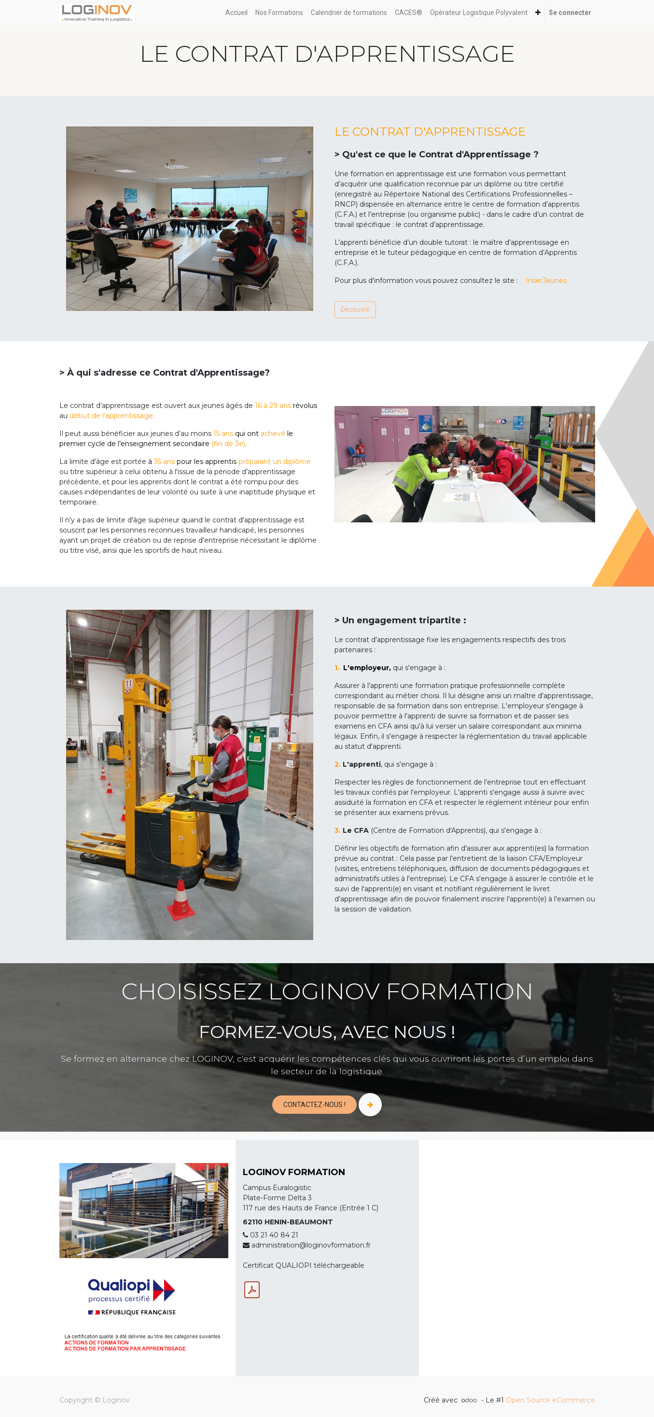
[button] (537, 13)
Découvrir (355, 309)
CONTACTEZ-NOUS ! (314, 1104)
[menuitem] (236, 13)
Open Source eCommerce (550, 1400)
